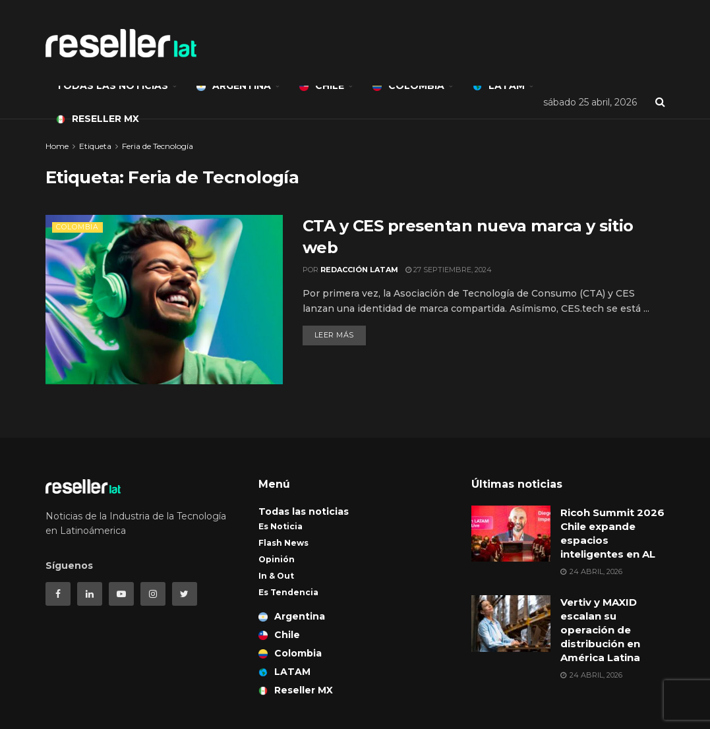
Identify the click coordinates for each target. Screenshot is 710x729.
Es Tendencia (288, 592)
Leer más (334, 334)
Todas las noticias (112, 86)
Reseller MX (97, 119)
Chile (321, 86)
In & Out (276, 576)
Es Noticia (280, 526)
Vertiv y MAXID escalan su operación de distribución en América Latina (601, 630)
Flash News (283, 543)
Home (57, 146)
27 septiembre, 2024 (448, 269)
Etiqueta (95, 146)
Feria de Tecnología (157, 146)
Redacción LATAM (359, 269)
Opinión (276, 559)
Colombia (408, 86)
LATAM (499, 86)
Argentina (233, 86)
